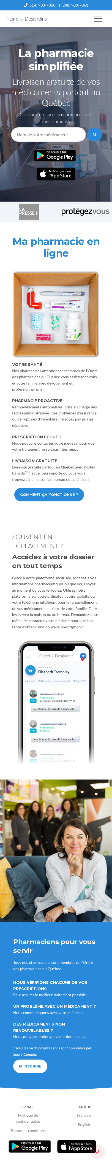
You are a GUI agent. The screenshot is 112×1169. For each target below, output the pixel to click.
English (84, 1124)
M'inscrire (30, 1066)
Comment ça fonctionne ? (49, 494)
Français (84, 1115)
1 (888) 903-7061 (73, 5)
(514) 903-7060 (42, 5)
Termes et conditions (28, 1130)
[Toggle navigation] (97, 18)
